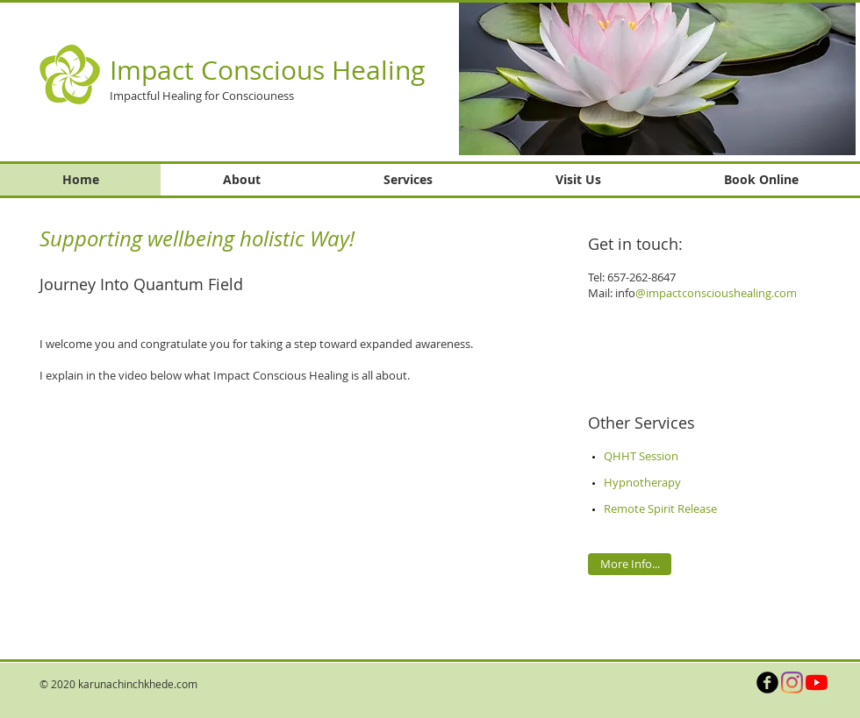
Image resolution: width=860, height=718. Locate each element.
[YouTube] (817, 682)
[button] (657, 78)
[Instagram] (792, 682)
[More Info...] (629, 564)
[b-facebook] (767, 682)
